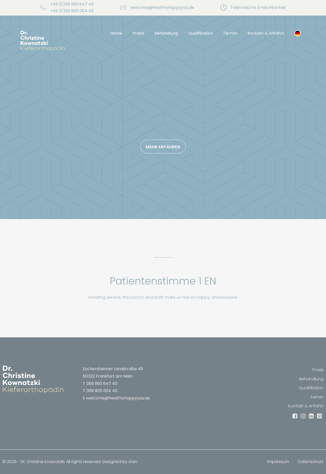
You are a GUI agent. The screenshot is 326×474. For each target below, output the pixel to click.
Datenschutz (310, 462)
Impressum (278, 462)
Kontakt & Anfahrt (266, 33)
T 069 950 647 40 (100, 383)
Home (116, 33)
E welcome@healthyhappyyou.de (116, 398)
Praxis (138, 33)
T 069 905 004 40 (100, 391)
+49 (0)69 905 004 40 (72, 11)
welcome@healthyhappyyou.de (162, 7)
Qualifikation (200, 33)
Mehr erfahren (163, 147)
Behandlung (166, 33)
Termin (230, 33)
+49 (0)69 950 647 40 (72, 4)
